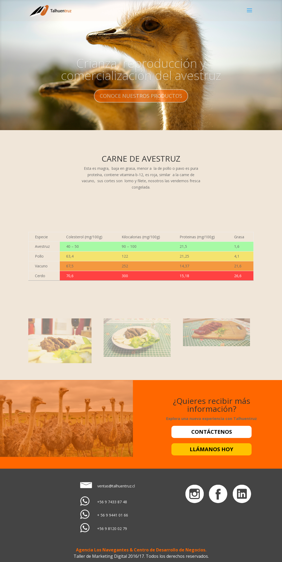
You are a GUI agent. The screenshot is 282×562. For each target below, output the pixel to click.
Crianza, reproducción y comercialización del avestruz (141, 74)
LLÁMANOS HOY (211, 449)
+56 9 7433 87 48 (112, 501)
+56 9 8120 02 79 (112, 528)
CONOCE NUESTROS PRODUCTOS (141, 100)
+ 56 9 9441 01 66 (112, 515)
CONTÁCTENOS (211, 431)
